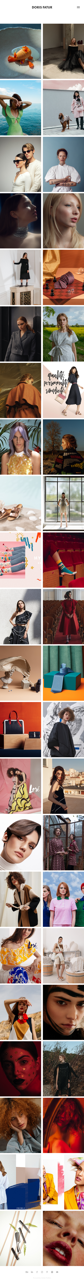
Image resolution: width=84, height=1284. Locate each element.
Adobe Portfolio (46, 1278)
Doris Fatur (42, 7)
